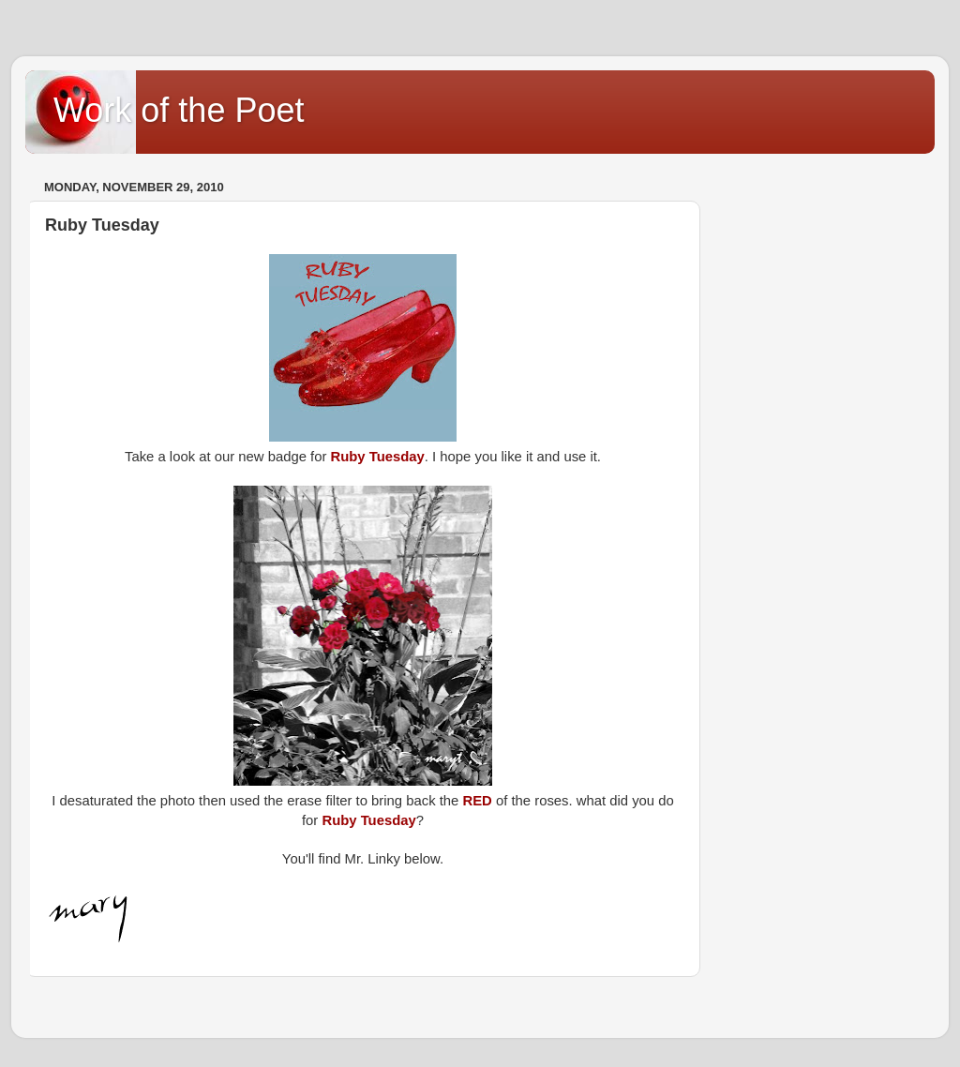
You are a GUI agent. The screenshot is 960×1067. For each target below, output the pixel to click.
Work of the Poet (178, 110)
